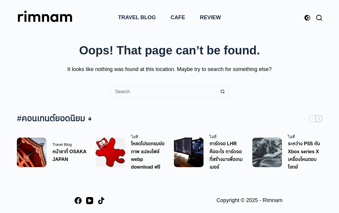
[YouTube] (89, 200)
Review (210, 17)
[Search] (319, 18)
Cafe (178, 17)
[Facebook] (78, 200)
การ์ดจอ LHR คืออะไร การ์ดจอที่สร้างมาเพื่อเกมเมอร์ (226, 155)
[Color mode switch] (307, 18)
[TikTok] (101, 200)
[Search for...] (163, 92)
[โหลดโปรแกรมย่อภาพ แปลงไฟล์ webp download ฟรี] (110, 152)
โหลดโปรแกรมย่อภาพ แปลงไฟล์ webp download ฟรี (148, 155)
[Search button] (223, 92)
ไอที (134, 137)
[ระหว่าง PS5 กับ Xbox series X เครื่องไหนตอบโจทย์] (267, 152)
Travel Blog (137, 17)
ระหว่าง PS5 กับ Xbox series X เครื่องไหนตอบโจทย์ (304, 155)
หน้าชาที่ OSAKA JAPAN (69, 155)
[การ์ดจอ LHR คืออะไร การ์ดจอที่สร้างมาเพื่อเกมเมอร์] (189, 152)
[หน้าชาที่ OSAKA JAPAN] (31, 152)
